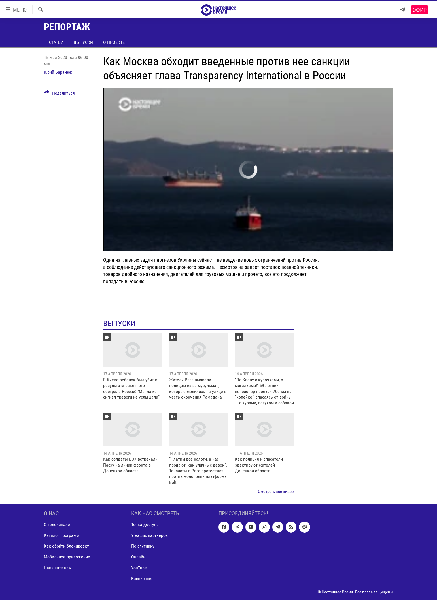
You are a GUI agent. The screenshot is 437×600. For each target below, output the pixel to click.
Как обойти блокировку (66, 546)
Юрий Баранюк (58, 72)
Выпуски (83, 42)
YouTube (139, 567)
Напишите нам (57, 567)
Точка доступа (145, 524)
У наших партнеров (149, 535)
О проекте (114, 42)
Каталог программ (61, 535)
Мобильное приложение (67, 556)
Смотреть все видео (276, 491)
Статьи (56, 42)
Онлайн (138, 556)
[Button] (59, 94)
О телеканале (57, 524)
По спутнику (142, 546)
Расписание (142, 578)
